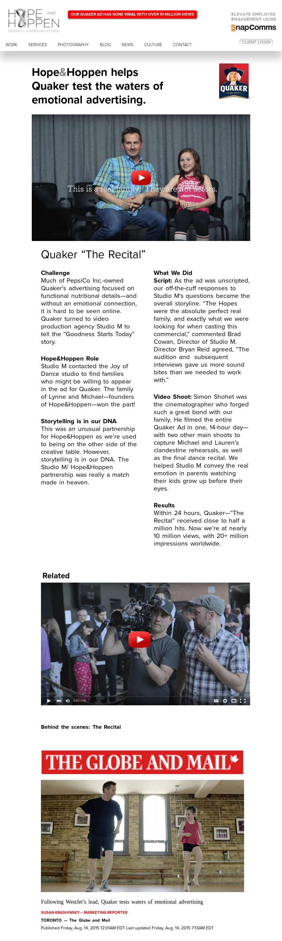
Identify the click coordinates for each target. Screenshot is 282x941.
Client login (256, 42)
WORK (11, 44)
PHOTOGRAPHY (73, 44)
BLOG (105, 44)
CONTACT (182, 44)
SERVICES (37, 44)
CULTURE (153, 44)
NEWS (127, 44)
